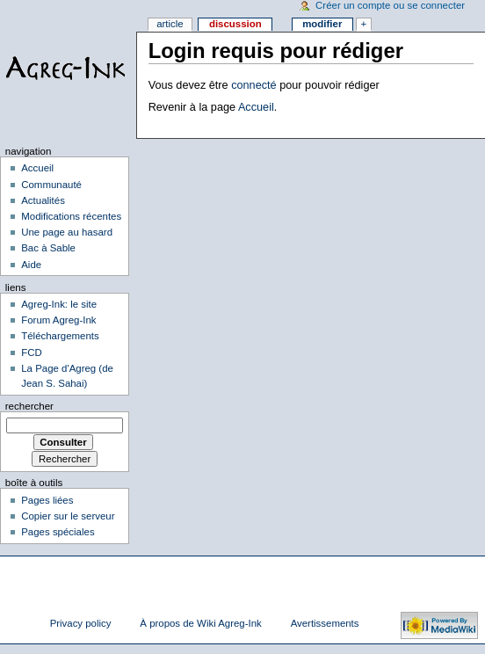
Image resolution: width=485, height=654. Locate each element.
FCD (31, 352)
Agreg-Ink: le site (59, 304)
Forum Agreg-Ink (58, 320)
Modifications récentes (71, 216)
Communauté (51, 184)
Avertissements (325, 623)
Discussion (235, 23)
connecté (254, 85)
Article (170, 23)
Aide (31, 264)
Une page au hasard (66, 232)
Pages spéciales (57, 532)
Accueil (256, 107)
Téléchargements (60, 336)
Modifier (322, 23)
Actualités (43, 200)
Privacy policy (81, 623)
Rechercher (29, 406)
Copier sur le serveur (67, 516)
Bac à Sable (48, 248)
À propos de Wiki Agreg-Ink (200, 623)
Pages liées (47, 500)
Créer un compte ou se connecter (390, 5)
